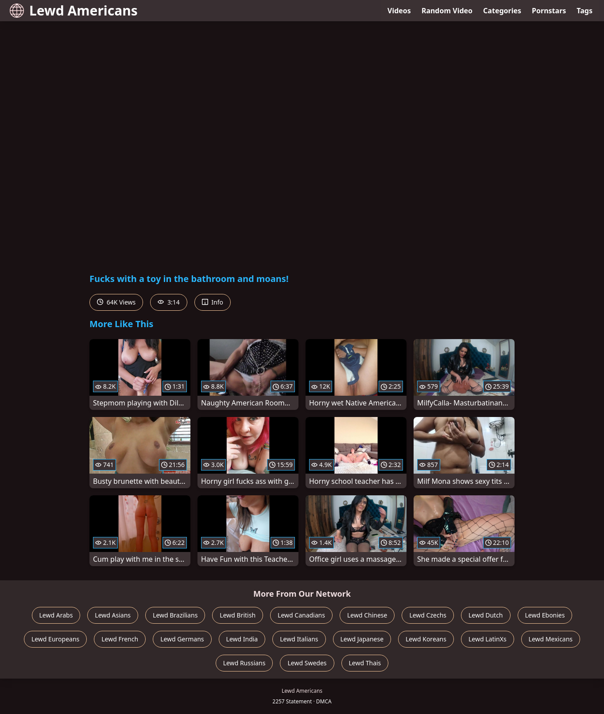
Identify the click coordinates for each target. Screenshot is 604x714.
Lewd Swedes (306, 663)
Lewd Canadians (301, 615)
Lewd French (119, 639)
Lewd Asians (113, 615)
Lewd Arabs (56, 615)
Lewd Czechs (427, 615)
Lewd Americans (74, 10)
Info (212, 302)
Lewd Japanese (362, 639)
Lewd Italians (299, 639)
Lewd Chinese (367, 615)
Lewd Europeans (55, 639)
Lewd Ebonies (545, 615)
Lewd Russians (244, 663)
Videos (399, 10)
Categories (502, 10)
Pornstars (549, 10)
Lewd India (242, 639)
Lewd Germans (182, 639)
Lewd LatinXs (487, 639)
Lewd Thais (365, 663)
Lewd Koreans (426, 639)
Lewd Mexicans (551, 639)
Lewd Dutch (485, 615)
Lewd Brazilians (175, 615)
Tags (584, 10)
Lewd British (238, 615)
